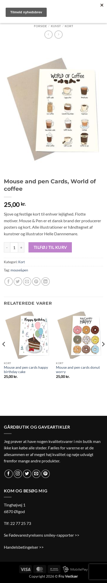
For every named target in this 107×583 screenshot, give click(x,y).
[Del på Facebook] (8, 281)
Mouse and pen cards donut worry (78, 369)
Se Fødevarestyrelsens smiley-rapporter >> (41, 535)
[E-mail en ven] (27, 281)
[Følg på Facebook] (8, 474)
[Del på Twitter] (18, 281)
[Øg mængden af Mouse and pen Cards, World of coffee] (21, 247)
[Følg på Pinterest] (45, 474)
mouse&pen (19, 270)
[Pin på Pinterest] (36, 281)
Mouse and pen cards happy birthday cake (26, 369)
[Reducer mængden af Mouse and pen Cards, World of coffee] (7, 247)
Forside (40, 26)
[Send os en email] (36, 474)
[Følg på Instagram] (18, 474)
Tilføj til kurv (50, 247)
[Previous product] (58, 34)
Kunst (56, 26)
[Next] (103, 354)
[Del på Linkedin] (45, 281)
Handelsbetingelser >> (24, 547)
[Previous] (4, 354)
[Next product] (48, 34)
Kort (69, 26)
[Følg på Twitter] (27, 474)
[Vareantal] (14, 247)
